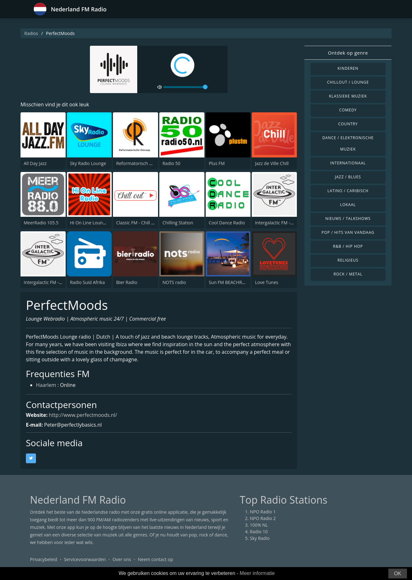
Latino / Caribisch (347, 190)
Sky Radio (260, 538)
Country (348, 124)
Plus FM (217, 163)
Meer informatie (257, 573)
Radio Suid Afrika (87, 282)
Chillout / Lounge (348, 82)
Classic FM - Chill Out (137, 223)
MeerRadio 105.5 (41, 223)
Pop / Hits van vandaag (347, 232)
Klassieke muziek (348, 96)
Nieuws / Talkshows (348, 218)
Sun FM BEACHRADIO (231, 282)
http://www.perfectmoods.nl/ (83, 414)
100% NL (259, 525)
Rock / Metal (347, 274)
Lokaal (348, 204)
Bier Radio (126, 282)
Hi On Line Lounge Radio (95, 223)
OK (397, 573)
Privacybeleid (43, 559)
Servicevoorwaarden (85, 559)
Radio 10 (259, 532)
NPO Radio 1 (263, 512)
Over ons (122, 559)
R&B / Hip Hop (348, 246)
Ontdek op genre (348, 53)
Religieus (348, 260)
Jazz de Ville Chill (272, 163)
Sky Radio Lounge (88, 163)
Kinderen (348, 68)
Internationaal (348, 163)
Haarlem (46, 385)
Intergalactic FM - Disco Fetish (54, 282)
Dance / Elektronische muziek (348, 143)
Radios (31, 33)
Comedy (348, 110)
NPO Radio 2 (263, 518)
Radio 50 (171, 163)
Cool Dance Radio (227, 223)
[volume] (185, 87)
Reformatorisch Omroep (141, 163)
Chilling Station (177, 223)
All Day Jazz (35, 163)
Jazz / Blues (348, 177)
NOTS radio (174, 282)
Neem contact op (155, 559)
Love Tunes (266, 282)
